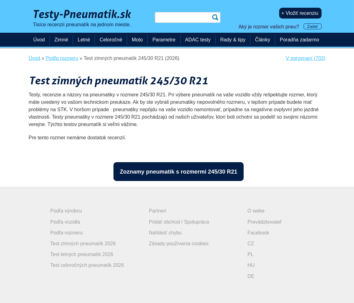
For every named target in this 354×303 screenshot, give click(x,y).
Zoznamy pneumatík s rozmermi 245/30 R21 (178, 171)
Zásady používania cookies (179, 243)
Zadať (312, 26)
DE (251, 276)
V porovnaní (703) (305, 58)
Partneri (157, 210)
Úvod (39, 39)
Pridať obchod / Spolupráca (179, 222)
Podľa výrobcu (66, 210)
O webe (256, 210)
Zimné (61, 39)
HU (251, 265)
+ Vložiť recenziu (299, 13)
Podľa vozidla (65, 222)
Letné (84, 39)
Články (262, 39)
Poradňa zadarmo (299, 39)
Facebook (258, 232)
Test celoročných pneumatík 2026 (87, 265)
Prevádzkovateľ (265, 222)
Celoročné (111, 39)
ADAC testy (198, 39)
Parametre (164, 39)
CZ (251, 243)
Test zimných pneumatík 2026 (83, 243)
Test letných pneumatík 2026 (81, 254)
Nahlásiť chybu (165, 232)
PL (251, 254)
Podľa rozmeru (66, 232)
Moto (137, 39)
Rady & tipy (232, 39)
